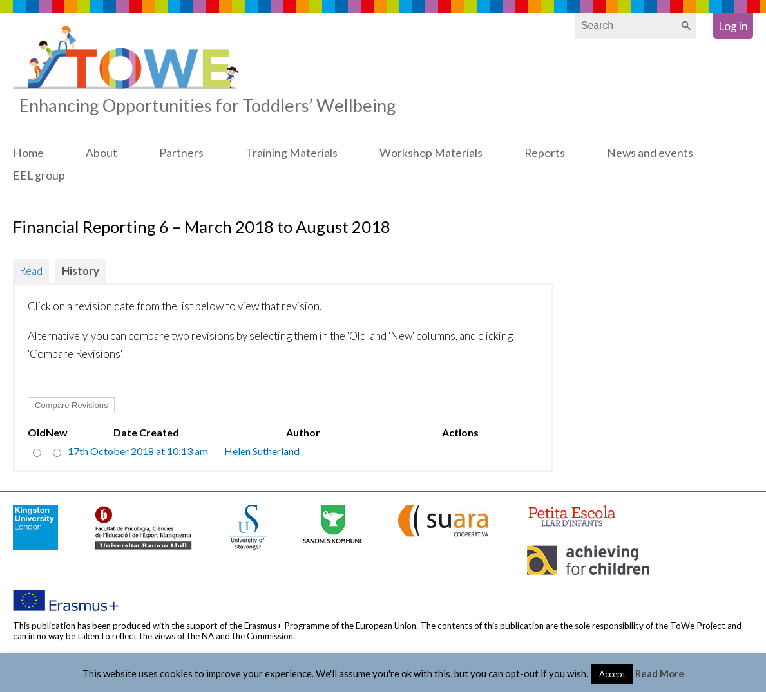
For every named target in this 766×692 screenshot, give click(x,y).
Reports (544, 153)
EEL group (39, 175)
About (101, 153)
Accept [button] (612, 674)
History (80, 270)
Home (28, 153)
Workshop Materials (431, 153)
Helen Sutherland (262, 451)
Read (31, 270)
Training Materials (291, 153)
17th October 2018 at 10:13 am (138, 451)
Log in (733, 26)
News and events (650, 153)
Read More (659, 673)
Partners (181, 153)
